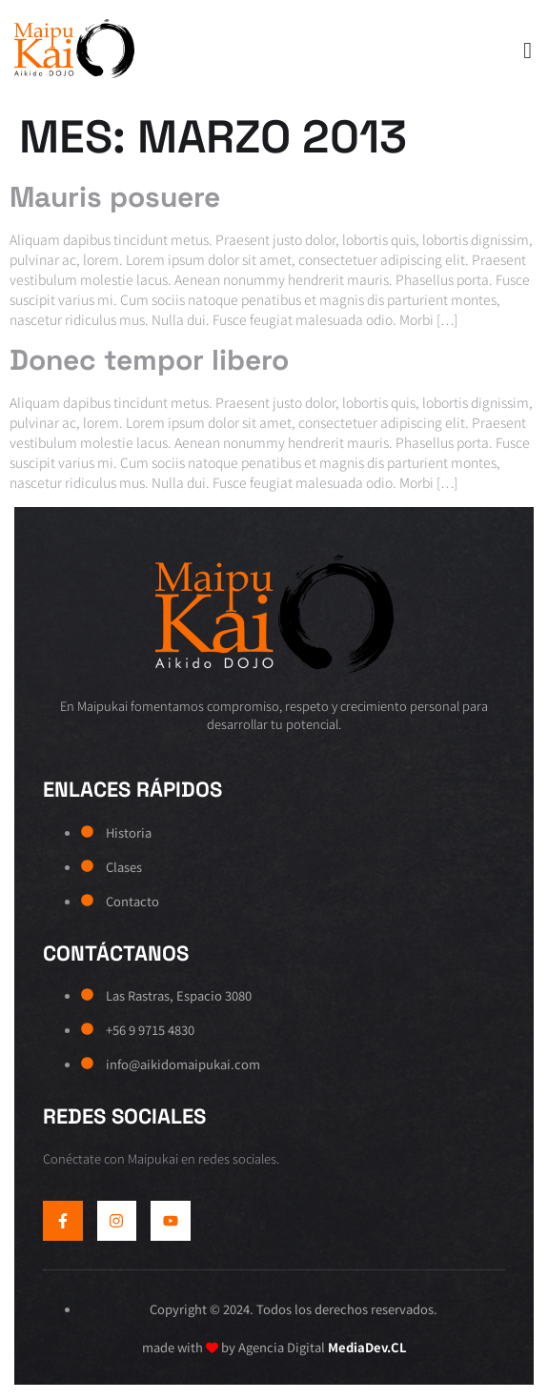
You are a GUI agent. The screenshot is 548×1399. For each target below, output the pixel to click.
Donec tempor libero (149, 359)
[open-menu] (523, 51)
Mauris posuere (115, 196)
